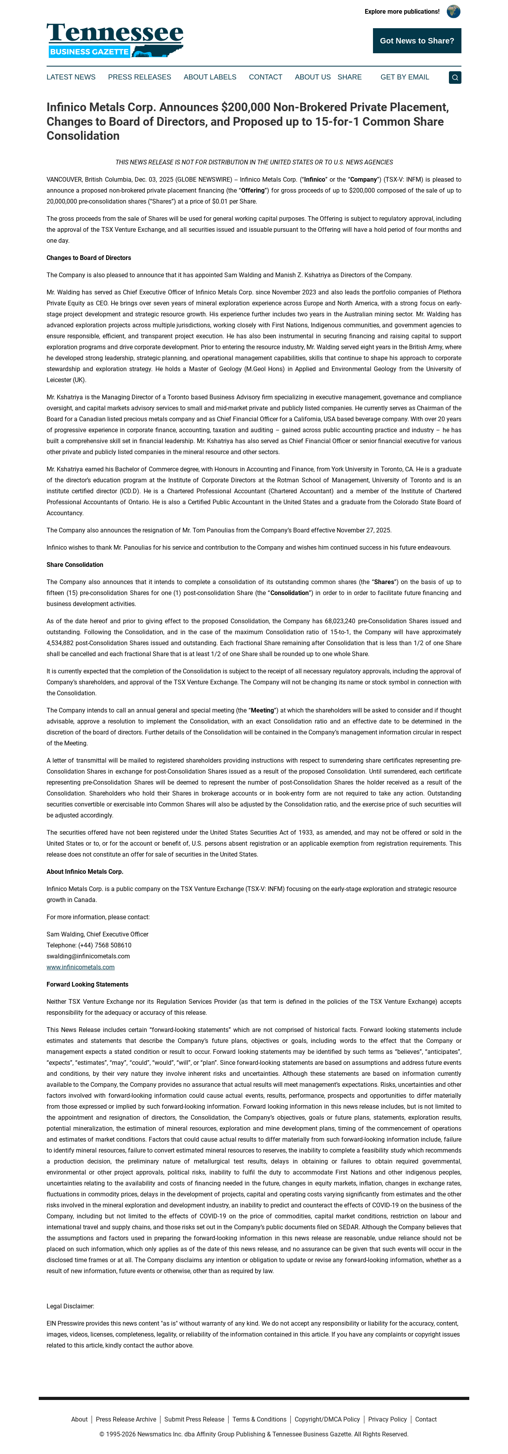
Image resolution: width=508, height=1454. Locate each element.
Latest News (71, 77)
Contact (266, 77)
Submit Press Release (194, 1419)
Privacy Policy (387, 1419)
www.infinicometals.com (81, 967)
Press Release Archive (126, 1419)
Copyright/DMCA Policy (327, 1419)
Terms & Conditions (259, 1419)
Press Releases (139, 77)
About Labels (210, 77)
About (79, 1419)
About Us (313, 77)
